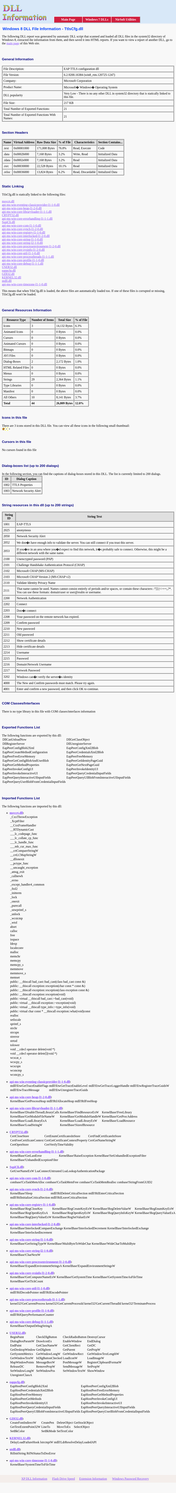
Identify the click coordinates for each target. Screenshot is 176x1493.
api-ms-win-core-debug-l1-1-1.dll (22, 263)
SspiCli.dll (8, 222)
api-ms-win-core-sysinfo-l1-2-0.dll (23, 249)
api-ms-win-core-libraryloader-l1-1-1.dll (27, 211)
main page (13, 43)
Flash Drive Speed (63, 1478)
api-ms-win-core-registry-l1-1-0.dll (23, 232)
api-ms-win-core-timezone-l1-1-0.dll (24, 284)
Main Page (68, 19)
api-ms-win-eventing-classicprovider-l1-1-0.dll (31, 204)
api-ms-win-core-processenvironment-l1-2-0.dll (31, 246)
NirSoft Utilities (125, 19)
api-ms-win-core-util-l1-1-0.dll (21, 253)
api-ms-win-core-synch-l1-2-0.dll (22, 229)
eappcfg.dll (9, 270)
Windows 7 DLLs (97, 19)
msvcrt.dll (8, 201)
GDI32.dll (8, 274)
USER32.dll (9, 267)
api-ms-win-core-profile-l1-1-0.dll (23, 260)
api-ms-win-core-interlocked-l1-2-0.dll (26, 236)
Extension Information (93, 1478)
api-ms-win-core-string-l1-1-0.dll (22, 239)
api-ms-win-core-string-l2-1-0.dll (22, 242)
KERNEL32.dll (11, 277)
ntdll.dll (7, 281)
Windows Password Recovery (130, 1478)
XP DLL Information (34, 1478)
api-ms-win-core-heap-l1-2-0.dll (22, 208)
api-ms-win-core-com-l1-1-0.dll (21, 225)
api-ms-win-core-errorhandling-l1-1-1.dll (27, 218)
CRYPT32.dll (10, 215)
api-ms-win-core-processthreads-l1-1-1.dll (28, 256)
